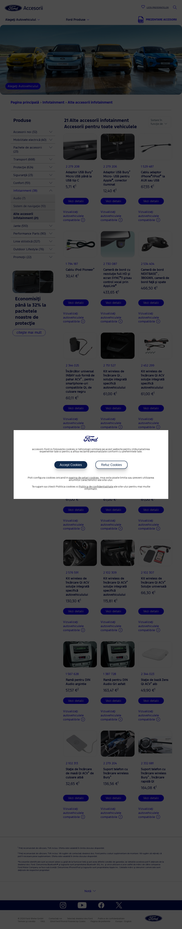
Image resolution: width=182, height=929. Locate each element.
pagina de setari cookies (84, 478)
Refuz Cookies (111, 465)
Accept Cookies (71, 465)
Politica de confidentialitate (96, 487)
